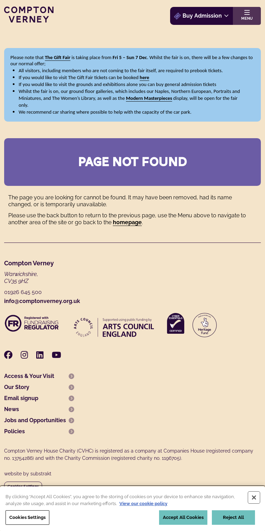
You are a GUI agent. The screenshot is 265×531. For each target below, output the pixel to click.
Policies (14, 431)
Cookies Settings (23, 486)
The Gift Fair (57, 57)
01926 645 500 (23, 292)
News (11, 409)
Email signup (21, 398)
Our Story (16, 387)
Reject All (233, 519)
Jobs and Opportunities (35, 420)
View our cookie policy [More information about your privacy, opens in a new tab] (143, 505)
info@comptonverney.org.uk (42, 301)
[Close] (254, 499)
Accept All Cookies (183, 519)
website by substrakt (27, 473)
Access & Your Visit (29, 376)
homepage (127, 222)
